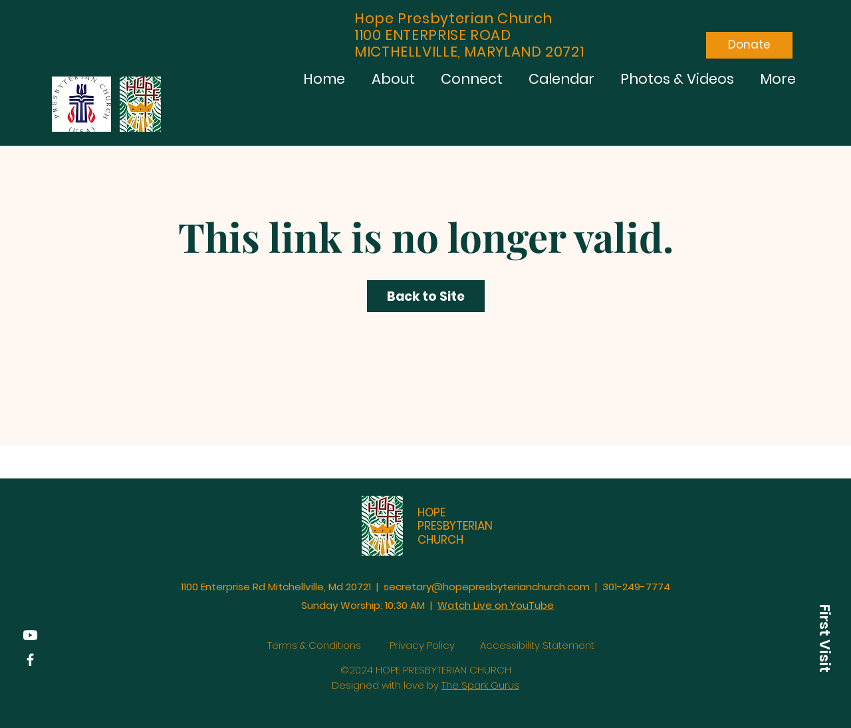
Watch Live (466, 605)
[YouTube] (30, 635)
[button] (824, 638)
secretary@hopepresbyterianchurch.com (487, 587)
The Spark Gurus (480, 685)
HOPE (431, 512)
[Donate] (749, 45)
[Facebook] (30, 659)
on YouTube (524, 605)
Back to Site (426, 296)
